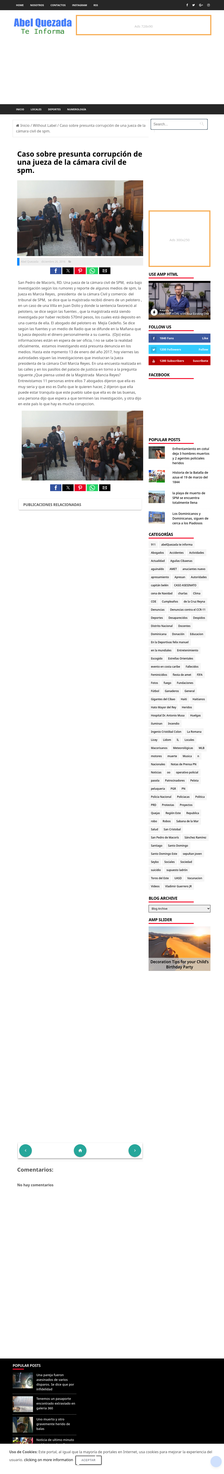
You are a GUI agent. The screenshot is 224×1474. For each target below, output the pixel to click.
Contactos (58, 5)
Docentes (184, 626)
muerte (172, 756)
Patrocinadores (175, 780)
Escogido (156, 658)
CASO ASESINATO (185, 585)
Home (20, 5)
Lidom (167, 740)
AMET (173, 569)
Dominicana (158, 634)
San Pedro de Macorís (165, 837)
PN (183, 789)
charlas (182, 593)
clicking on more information (48, 1459)
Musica (187, 756)
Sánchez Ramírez (195, 837)
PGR (173, 789)
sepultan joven (192, 854)
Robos (167, 821)
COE (153, 601)
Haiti (184, 699)
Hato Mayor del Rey (163, 707)
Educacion (196, 634)
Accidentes (177, 553)
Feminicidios (159, 675)
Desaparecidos (177, 618)
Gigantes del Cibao (163, 699)
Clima (196, 593)
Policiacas (183, 797)
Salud (154, 829)
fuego (167, 683)
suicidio (156, 870)
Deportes (54, 109)
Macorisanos (159, 748)
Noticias (156, 772)
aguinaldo (157, 569)
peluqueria (158, 789)
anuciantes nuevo (193, 569)
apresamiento (160, 577)
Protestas (168, 805)
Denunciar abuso (98, 1370)
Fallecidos (192, 667)
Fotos (154, 683)
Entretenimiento (187, 650)
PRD (153, 805)
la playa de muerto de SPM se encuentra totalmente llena (188, 498)
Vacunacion (194, 878)
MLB (201, 748)
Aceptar (89, 1460)
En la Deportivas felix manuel (170, 642)
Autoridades (199, 577)
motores (156, 756)
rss (95, 5)
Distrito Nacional (162, 626)
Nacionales (158, 764)
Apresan (180, 577)
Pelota (194, 780)
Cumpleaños (170, 601)
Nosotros (37, 5)
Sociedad (186, 862)
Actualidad (158, 561)
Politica (200, 797)
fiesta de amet (182, 675)
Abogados (157, 553)
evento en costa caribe (165, 667)
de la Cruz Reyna (194, 601)
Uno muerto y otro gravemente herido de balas (53, 1424)
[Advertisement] (80, 1325)
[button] (55, 270)
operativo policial (187, 772)
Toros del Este (160, 878)
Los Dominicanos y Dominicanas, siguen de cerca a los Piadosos (190, 518)
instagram (79, 5)
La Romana (194, 732)
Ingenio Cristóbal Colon (166, 732)
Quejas (155, 813)
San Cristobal (172, 829)
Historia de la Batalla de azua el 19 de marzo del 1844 (190, 477)
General (189, 691)
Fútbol (155, 691)
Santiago (156, 846)
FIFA (200, 675)
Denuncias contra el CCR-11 (187, 610)
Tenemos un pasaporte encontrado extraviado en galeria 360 (55, 1403)
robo (154, 821)
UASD (178, 878)
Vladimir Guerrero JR (178, 886)
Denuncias (157, 610)
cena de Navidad (161, 593)
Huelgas (195, 715)
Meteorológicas (183, 748)
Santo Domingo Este (164, 854)
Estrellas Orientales (180, 658)
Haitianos (199, 699)
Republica (192, 813)
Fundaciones (185, 683)
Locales (36, 109)
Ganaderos (172, 691)
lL (178, 740)
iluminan (156, 723)
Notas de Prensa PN (183, 764)
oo (168, 772)
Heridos (187, 707)
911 (153, 544)
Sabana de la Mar (187, 821)
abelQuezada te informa (176, 544)
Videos (155, 886)
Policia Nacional (161, 797)
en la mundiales (161, 650)
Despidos (199, 618)
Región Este (173, 813)
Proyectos (186, 805)
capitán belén (159, 585)
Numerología (76, 109)
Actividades (196, 553)
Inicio (20, 109)
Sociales (169, 862)
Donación (178, 634)
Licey (154, 740)
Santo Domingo (178, 846)
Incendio (173, 723)
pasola (155, 780)
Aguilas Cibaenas (181, 561)
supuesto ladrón (176, 870)
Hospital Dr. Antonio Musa (167, 715)
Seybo (155, 862)
